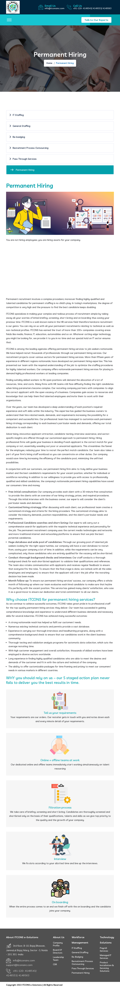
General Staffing (80, 952)
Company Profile (58, 944)
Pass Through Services (83, 968)
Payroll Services (104, 949)
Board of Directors (57, 951)
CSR (55, 964)
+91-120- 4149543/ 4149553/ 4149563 (92, 8)
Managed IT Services (105, 956)
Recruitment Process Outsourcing (82, 962)
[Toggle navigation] (9, 20)
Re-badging (77, 956)
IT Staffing (77, 948)
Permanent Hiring (81, 972)
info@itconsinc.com (54, 8)
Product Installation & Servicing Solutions (107, 966)
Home (49, 63)
